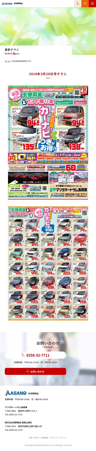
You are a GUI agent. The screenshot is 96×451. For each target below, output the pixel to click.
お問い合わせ (35, 371)
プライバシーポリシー (58, 437)
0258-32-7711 (35, 355)
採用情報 (44, 437)
